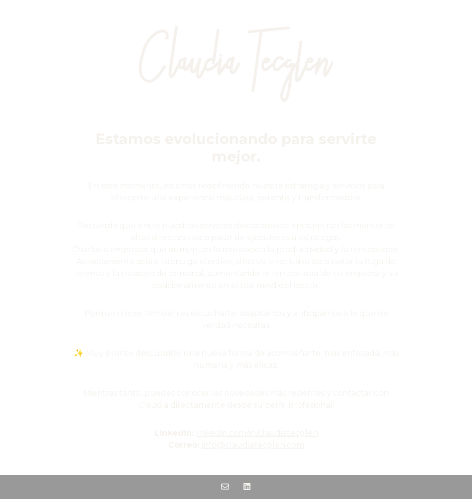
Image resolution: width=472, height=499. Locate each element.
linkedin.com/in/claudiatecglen (257, 433)
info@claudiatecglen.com (253, 445)
